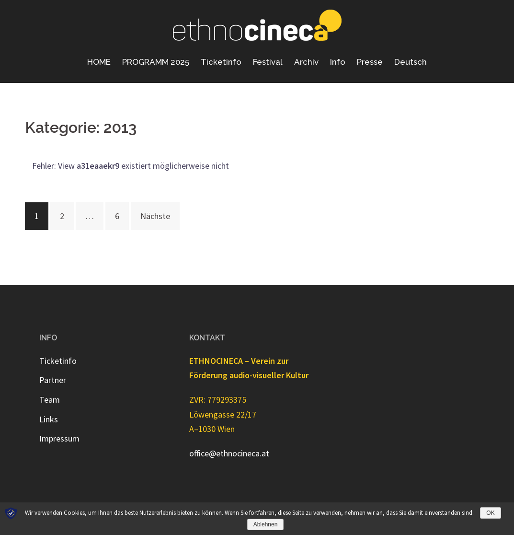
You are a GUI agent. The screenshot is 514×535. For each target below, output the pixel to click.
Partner (52, 379)
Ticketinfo (221, 62)
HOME (99, 62)
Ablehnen (265, 524)
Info (337, 62)
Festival (268, 62)
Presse (370, 62)
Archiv (306, 62)
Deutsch (410, 62)
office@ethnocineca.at (229, 453)
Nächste (155, 215)
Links (48, 419)
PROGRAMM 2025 (155, 62)
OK (490, 513)
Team (49, 399)
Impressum (59, 438)
